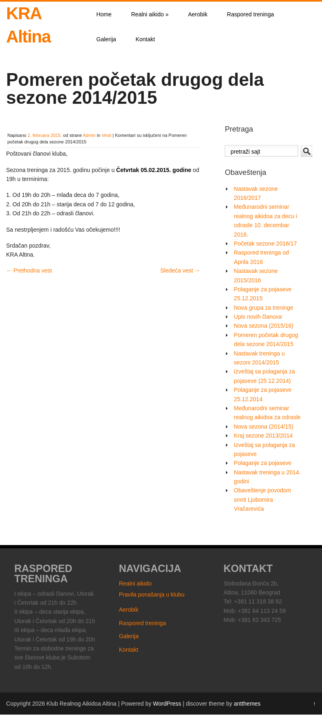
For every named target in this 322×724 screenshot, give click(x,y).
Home (104, 14)
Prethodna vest (29, 270)
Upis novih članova (258, 316)
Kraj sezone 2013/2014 (263, 435)
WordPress (167, 703)
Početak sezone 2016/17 (265, 243)
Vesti (107, 135)
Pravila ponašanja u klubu (151, 594)
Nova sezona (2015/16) (263, 325)
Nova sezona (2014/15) (263, 426)
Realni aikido (150, 14)
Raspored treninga (250, 14)
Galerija (106, 39)
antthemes (247, 703)
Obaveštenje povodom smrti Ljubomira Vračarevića (262, 499)
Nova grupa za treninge (263, 307)
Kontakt (145, 39)
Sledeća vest (180, 270)
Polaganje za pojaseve (262, 463)
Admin (89, 135)
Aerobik (197, 14)
